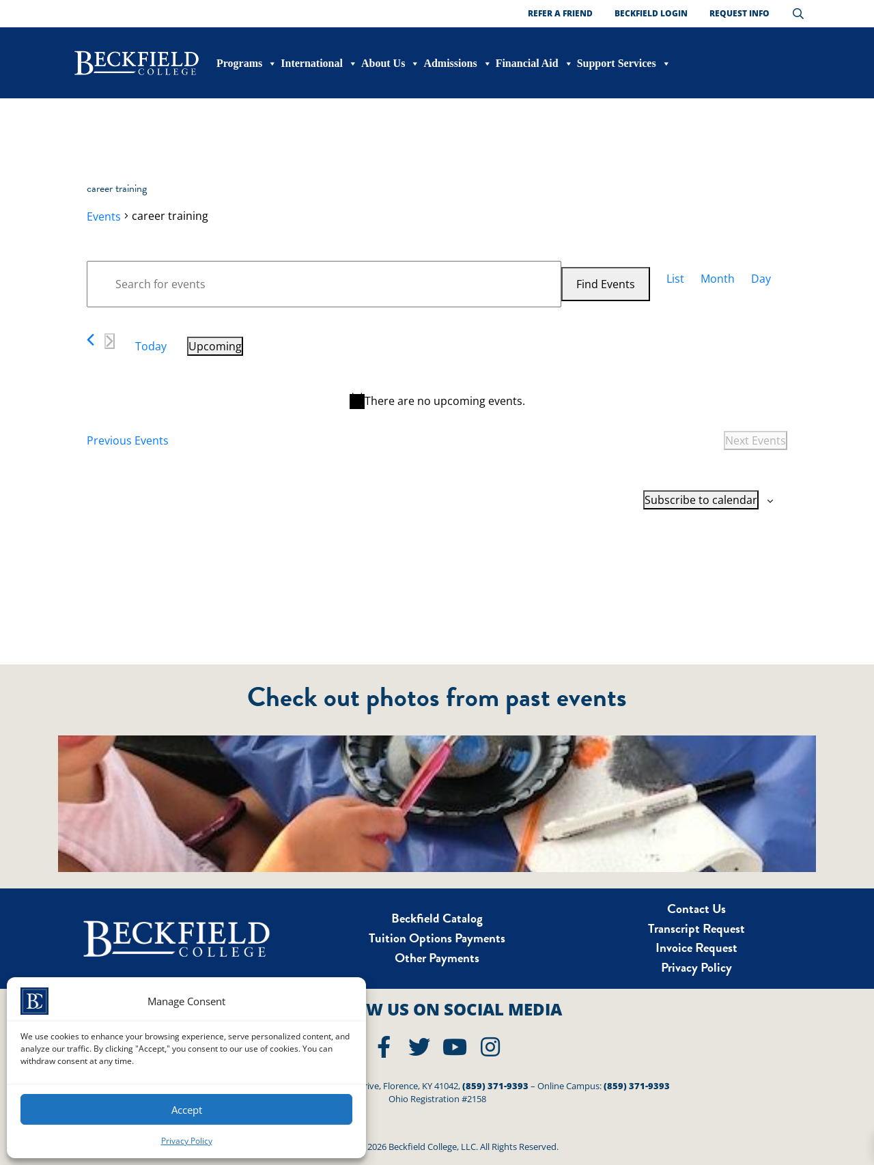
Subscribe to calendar (701, 499)
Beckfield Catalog (437, 918)
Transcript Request (696, 928)
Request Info (739, 13)
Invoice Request (696, 947)
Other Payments (437, 958)
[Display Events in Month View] (718, 278)
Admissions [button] (457, 63)
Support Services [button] (624, 63)
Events (104, 216)
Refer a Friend (560, 13)
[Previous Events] (90, 339)
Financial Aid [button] (535, 63)
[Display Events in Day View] (761, 278)
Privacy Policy (186, 1141)
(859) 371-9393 (495, 1086)
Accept (186, 1110)
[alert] (437, 401)
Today (151, 346)
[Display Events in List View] (675, 278)
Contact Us (696, 908)
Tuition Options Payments (437, 938)
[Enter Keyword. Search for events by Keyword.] (324, 284)
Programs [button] (246, 63)
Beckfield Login (651, 13)
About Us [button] (390, 63)
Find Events (605, 284)
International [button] (319, 63)
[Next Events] (109, 341)
